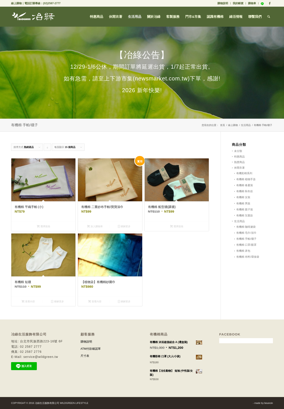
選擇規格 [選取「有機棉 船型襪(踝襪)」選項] (176, 226)
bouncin (268, 403)
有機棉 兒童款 (244, 215)
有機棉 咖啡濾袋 (246, 226)
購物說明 (222, 3)
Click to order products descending (47, 148)
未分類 (238, 151)
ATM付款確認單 (91, 348)
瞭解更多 (124, 226)
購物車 (252, 3)
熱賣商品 (239, 162)
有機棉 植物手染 (246, 179)
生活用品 (246, 125)
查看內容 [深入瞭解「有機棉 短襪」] (28, 301)
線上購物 (16, 3)
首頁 (222, 125)
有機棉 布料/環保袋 (247, 256)
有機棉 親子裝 (244, 209)
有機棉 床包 (243, 250)
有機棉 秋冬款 (244, 191)
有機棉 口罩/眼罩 (246, 244)
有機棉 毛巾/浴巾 (246, 232)
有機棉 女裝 (243, 197)
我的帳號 (238, 3)
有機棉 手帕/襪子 (246, 238)
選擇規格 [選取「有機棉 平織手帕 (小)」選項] (43, 226)
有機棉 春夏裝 (244, 185)
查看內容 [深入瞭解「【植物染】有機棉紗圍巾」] (94, 301)
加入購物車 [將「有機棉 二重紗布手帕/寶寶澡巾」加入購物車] (95, 226)
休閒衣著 (239, 167)
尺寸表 (85, 355)
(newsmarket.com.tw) (161, 78)
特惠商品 (239, 156)
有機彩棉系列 (244, 173)
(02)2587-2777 (52, 3)
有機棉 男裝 (243, 203)
